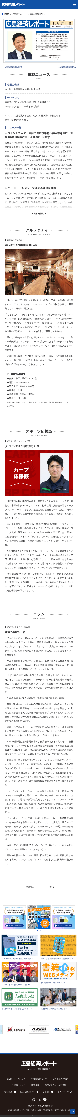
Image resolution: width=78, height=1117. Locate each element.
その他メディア (18, 1085)
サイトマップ (63, 1092)
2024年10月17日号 (37, 14)
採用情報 (46, 1092)
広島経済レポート (19, 14)
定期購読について (39, 1079)
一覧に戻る (29, 887)
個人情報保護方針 (27, 1092)
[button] (37, 939)
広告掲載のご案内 (60, 1079)
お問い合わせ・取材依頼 (55, 1085)
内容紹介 (21, 1079)
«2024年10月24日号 (13, 67)
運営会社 (35, 1085)
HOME (6, 14)
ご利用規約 (8, 1092)
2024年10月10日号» (67, 67)
